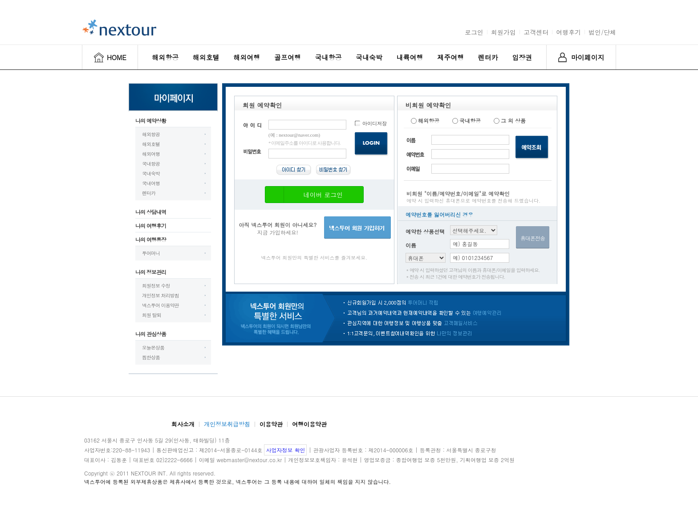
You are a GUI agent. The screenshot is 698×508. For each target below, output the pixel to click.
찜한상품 (151, 357)
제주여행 (450, 57)
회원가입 (503, 32)
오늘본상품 (153, 347)
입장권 (522, 57)
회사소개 (183, 424)
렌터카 (488, 57)
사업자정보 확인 (285, 450)
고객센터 (536, 32)
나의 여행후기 (150, 225)
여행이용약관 (309, 424)
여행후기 (568, 32)
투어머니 (151, 253)
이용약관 (271, 424)
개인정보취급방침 (227, 424)
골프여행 (287, 57)
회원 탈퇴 (151, 315)
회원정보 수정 (156, 285)
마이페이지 (588, 57)
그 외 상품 (510, 120)
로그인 (474, 32)
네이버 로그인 (306, 194)
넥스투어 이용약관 (160, 305)
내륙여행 (410, 57)
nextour (119, 27)
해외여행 (246, 57)
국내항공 (328, 57)
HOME (116, 57)
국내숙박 (369, 57)
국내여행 (151, 183)
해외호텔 (206, 57)
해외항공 (165, 57)
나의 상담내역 (150, 211)
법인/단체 (602, 32)
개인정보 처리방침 (160, 295)
